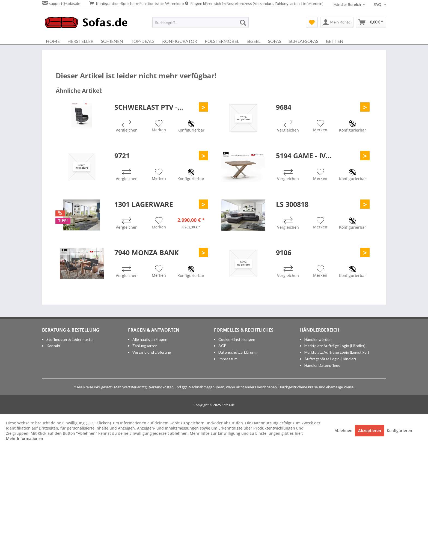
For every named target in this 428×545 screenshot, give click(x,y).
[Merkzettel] (312, 22)
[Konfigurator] (179, 41)
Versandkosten (161, 387)
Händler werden (318, 339)
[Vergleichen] (127, 126)
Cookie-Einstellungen (236, 339)
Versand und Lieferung (151, 352)
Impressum (227, 358)
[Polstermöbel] (222, 41)
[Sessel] (253, 41)
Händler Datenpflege (322, 365)
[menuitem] (200, 22)
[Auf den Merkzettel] (159, 126)
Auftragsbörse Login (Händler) (330, 358)
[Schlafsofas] (303, 41)
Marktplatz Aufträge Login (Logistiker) (336, 352)
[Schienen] (112, 41)
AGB (222, 345)
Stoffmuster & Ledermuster (70, 339)
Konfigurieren (399, 430)
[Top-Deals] (142, 41)
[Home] (53, 41)
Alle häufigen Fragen (149, 339)
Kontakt (53, 345)
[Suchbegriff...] (200, 22)
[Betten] (334, 41)
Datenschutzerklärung (237, 352)
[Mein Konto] (336, 22)
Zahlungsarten (144, 345)
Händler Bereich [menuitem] (348, 4)
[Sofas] (274, 41)
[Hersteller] (80, 41)
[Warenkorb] (371, 22)
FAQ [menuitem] (378, 4)
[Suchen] (243, 22)
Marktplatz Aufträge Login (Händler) (334, 345)
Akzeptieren (369, 430)
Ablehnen (344, 430)
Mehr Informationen (24, 438)
